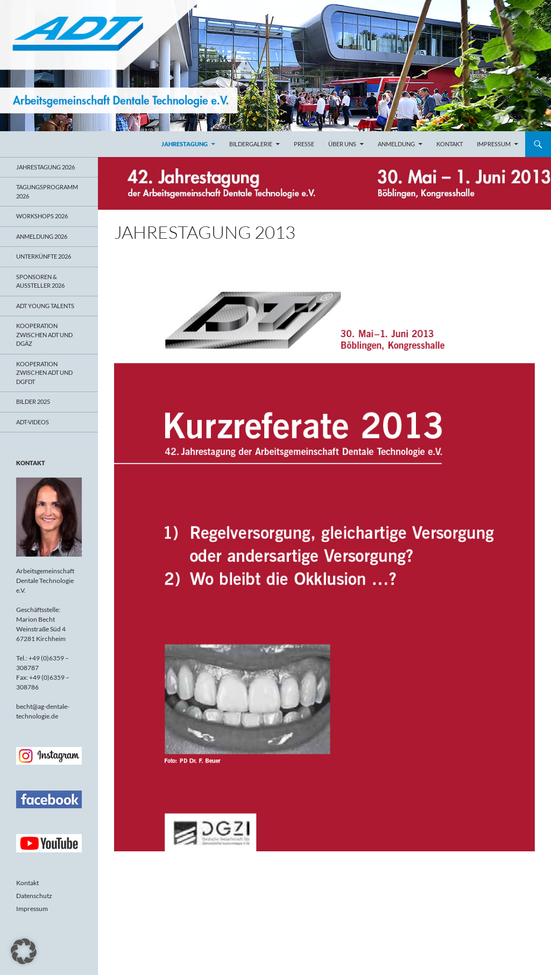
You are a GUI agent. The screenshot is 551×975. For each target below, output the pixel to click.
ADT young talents (45, 305)
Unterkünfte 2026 (43, 256)
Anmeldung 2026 (41, 236)
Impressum (494, 143)
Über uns (342, 143)
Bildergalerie (250, 143)
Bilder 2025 (33, 401)
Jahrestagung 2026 (45, 166)
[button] (23, 951)
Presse (304, 143)
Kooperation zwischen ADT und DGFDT (44, 372)
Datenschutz (34, 896)
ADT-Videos (32, 421)
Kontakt (449, 143)
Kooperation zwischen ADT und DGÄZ (44, 334)
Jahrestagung (184, 143)
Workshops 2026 (42, 215)
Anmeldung (396, 143)
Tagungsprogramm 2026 (47, 191)
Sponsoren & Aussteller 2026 (40, 281)
